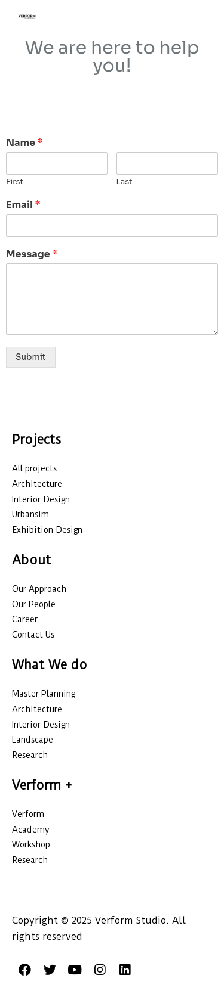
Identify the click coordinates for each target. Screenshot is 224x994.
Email (23, 205)
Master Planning (43, 693)
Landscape (32, 739)
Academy (31, 829)
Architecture (37, 484)
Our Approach (39, 589)
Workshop (31, 844)
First (14, 182)
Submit (31, 357)
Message (31, 254)
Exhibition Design (47, 530)
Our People (34, 604)
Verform (29, 814)
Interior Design (41, 499)
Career (25, 619)
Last (124, 182)
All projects (34, 468)
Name (24, 143)
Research (30, 755)
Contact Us (33, 634)
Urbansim (30, 514)
